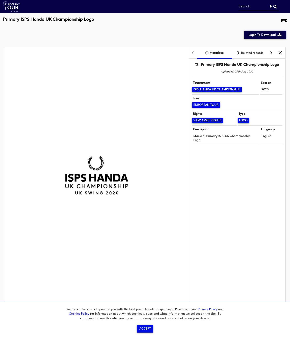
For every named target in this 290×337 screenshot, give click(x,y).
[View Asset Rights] (207, 120)
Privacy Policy (207, 309)
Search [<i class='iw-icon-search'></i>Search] (275, 6)
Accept (145, 328)
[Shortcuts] (284, 21)
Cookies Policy (79, 313)
